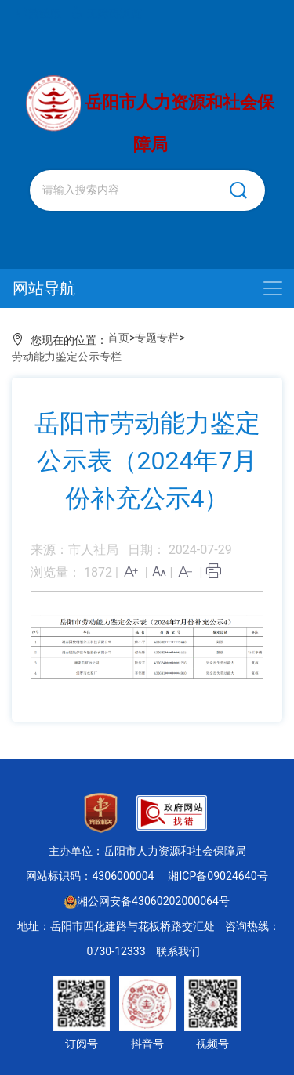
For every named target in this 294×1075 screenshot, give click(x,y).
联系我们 (178, 951)
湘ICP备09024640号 (217, 876)
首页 (118, 337)
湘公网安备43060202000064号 (147, 901)
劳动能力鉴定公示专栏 (67, 356)
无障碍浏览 (106, 13)
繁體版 (40, 13)
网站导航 (44, 288)
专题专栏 (157, 337)
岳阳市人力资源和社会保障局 (150, 114)
